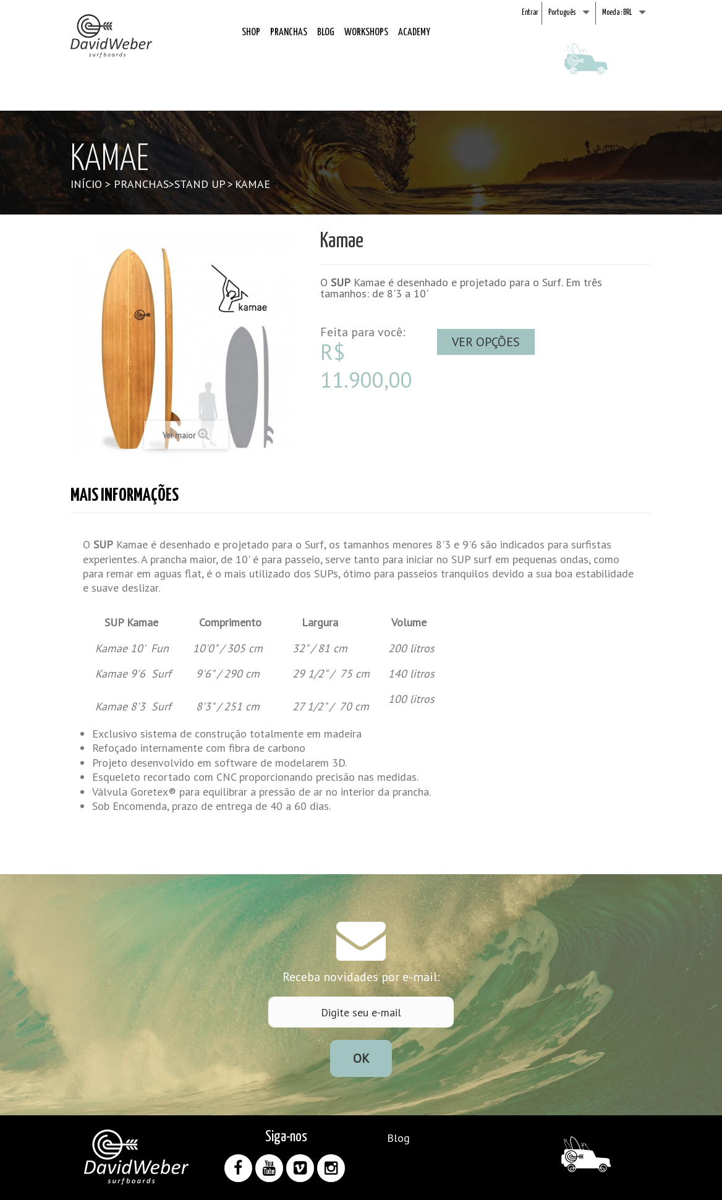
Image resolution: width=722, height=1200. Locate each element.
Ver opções (486, 342)
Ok (361, 1058)
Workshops (366, 32)
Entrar (530, 13)
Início (86, 184)
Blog (325, 32)
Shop (251, 32)
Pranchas (288, 32)
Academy (414, 32)
